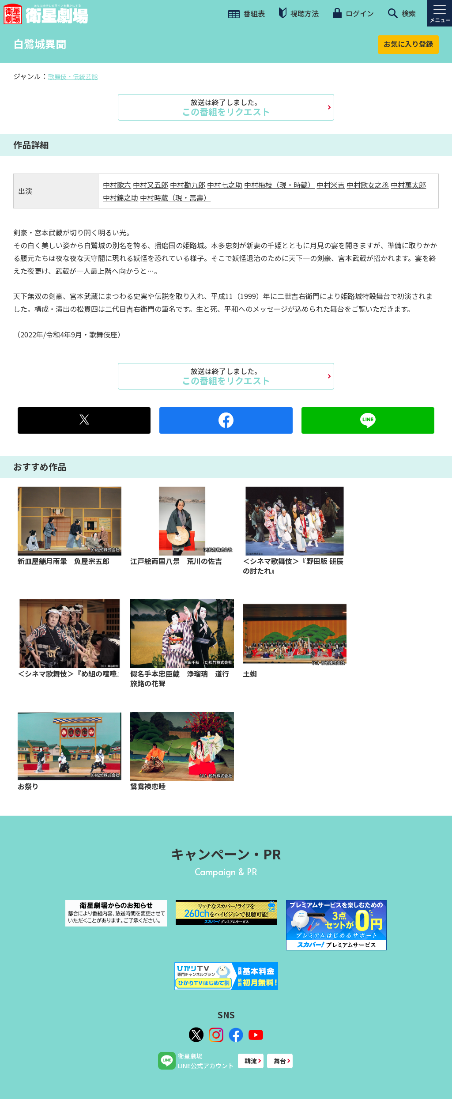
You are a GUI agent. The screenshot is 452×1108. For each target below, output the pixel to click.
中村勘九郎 (187, 184)
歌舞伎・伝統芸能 (73, 76)
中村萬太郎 (408, 184)
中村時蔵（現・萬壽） (175, 197)
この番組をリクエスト (226, 107)
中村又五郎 (150, 184)
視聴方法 (299, 13)
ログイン (353, 13)
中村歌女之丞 (368, 184)
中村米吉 (330, 184)
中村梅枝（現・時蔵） (279, 184)
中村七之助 (224, 184)
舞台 (280, 1060)
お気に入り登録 (408, 43)
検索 (402, 13)
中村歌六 (117, 184)
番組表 (246, 13)
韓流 (251, 1060)
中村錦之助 (120, 197)
